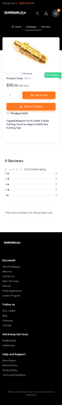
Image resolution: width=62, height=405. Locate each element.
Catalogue (31, 26)
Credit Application (12, 290)
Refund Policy (9, 365)
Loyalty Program (11, 295)
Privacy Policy (10, 370)
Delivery (6, 286)
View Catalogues (11, 266)
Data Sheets (9, 360)
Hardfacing (8, 345)
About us (7, 271)
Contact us (8, 276)
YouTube (7, 325)
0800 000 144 (24, 3)
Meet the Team (10, 281)
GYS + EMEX (8, 311)
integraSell (31, 395)
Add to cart (39, 95)
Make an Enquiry (31, 106)
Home (16, 26)
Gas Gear (45, 26)
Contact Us (8, 3)
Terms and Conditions (14, 375)
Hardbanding (9, 340)
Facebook (7, 320)
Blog (4, 315)
